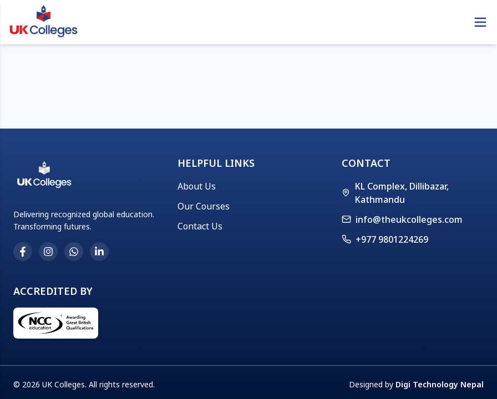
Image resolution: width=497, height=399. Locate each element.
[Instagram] (48, 251)
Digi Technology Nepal (439, 384)
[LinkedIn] (99, 251)
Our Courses (204, 206)
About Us (197, 186)
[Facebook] (22, 251)
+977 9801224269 (385, 239)
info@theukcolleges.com (409, 219)
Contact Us (200, 226)
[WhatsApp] (73, 251)
